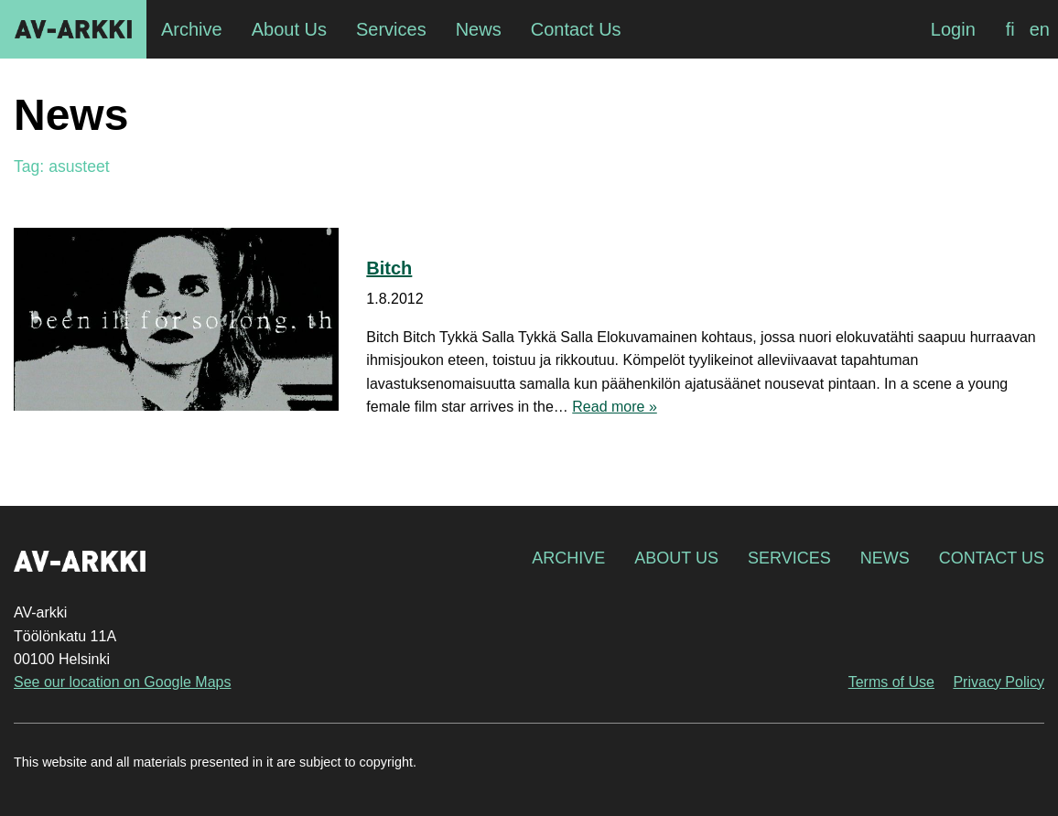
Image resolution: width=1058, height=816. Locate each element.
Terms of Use (891, 682)
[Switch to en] (1039, 29)
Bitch (389, 268)
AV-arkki (73, 29)
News (885, 558)
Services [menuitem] (391, 29)
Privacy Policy (998, 682)
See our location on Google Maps (122, 682)
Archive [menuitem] (191, 29)
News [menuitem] (479, 29)
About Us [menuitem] (289, 29)
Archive (568, 558)
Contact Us (991, 558)
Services (789, 558)
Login (953, 29)
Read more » (614, 406)
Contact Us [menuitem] (576, 29)
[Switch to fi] (1010, 29)
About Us (676, 558)
